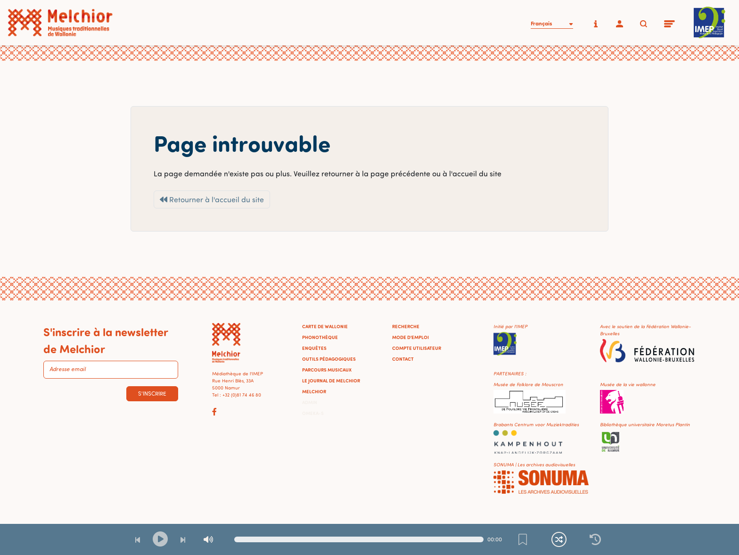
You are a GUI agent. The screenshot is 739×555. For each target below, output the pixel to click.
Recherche (405, 326)
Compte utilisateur (416, 348)
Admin (309, 402)
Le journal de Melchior (331, 380)
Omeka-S (313, 413)
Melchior (314, 391)
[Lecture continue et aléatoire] (559, 539)
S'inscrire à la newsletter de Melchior (105, 340)
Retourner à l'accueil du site (212, 199)
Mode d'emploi (410, 337)
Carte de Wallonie (325, 326)
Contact (403, 359)
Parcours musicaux (327, 369)
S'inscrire (152, 393)
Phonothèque (320, 337)
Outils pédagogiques (329, 359)
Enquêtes (314, 348)
